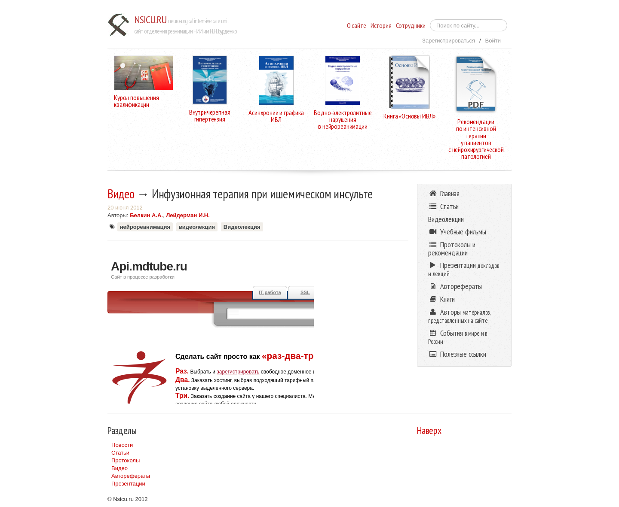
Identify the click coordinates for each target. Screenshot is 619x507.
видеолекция (197, 227)
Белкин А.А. (146, 215)
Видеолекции (446, 219)
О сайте (356, 25)
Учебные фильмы (457, 232)
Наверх (429, 430)
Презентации (128, 483)
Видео (121, 193)
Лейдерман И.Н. (188, 215)
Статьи (120, 452)
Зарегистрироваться (448, 40)
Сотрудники (411, 25)
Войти (493, 40)
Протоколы (125, 460)
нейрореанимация (145, 227)
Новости (122, 445)
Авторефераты (130, 476)
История (381, 25)
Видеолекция (242, 227)
